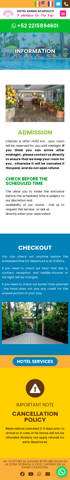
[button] (63, 13)
